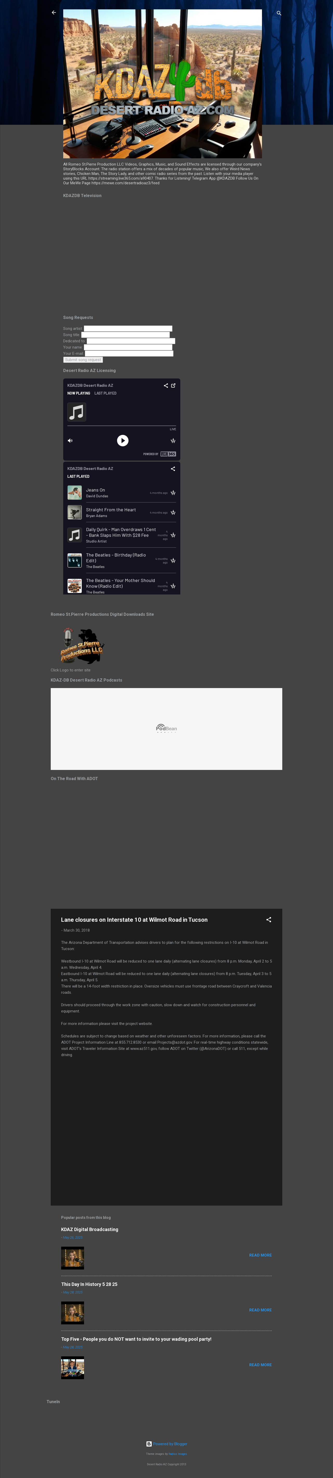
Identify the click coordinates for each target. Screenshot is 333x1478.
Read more (260, 1255)
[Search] (279, 14)
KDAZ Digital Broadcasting (89, 1229)
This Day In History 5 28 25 (89, 1284)
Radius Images (178, 1454)
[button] (269, 921)
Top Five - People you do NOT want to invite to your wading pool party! (136, 1339)
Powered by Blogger (166, 1444)
